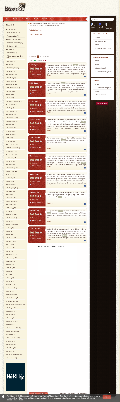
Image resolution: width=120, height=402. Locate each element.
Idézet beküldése (26, 19)
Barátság (10, 74)
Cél (8, 221)
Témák (15, 19)
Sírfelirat (10, 334)
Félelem (10, 348)
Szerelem (10, 29)
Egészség (10, 171)
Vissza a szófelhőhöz (35, 34)
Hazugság (10, 144)
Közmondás (11, 331)
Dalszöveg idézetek (14, 354)
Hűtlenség (10, 46)
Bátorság (10, 218)
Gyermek (10, 254)
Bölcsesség (11, 121)
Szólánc (97, 38)
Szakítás (10, 61)
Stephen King (34, 192)
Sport (9, 181)
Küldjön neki (33, 25)
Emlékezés (11, 224)
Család (9, 248)
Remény (10, 114)
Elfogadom (107, 396)
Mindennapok (12, 148)
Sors (9, 98)
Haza (9, 244)
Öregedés (10, 111)
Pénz (9, 271)
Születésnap (11, 298)
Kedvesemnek (12, 33)
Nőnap (9, 318)
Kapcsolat (63, 393)
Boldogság (11, 188)
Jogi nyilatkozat (82, 393)
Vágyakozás (11, 36)
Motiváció (10, 214)
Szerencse (11, 104)
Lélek (9, 124)
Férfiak (9, 261)
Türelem (10, 158)
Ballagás (10, 308)
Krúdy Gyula (33, 65)
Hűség (9, 64)
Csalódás (10, 204)
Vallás (9, 284)
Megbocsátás (12, 88)
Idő (8, 138)
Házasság (10, 258)
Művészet (10, 294)
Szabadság (11, 168)
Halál (9, 108)
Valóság (10, 131)
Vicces (9, 341)
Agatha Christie (34, 119)
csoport (94, 26)
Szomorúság (11, 201)
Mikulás (10, 324)
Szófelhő (44, 19)
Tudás (9, 141)
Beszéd (9, 81)
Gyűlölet (10, 344)
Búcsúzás (10, 84)
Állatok (9, 178)
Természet (10, 358)
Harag (9, 191)
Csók (9, 49)
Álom (9, 228)
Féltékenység (12, 68)
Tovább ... (50, 75)
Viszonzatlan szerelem (15, 56)
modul (101, 26)
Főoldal (8, 19)
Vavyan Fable (33, 174)
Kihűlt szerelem (12, 39)
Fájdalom (10, 184)
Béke (9, 231)
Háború (9, 241)
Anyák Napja (11, 321)
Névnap (10, 314)
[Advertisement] (36, 45)
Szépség (10, 154)
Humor (9, 164)
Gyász (9, 194)
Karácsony (11, 311)
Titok (9, 174)
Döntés (9, 351)
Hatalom (10, 238)
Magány (10, 208)
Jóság (9, 91)
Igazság (10, 134)
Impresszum (71, 393)
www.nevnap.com (54, 25)
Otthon (9, 264)
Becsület (10, 128)
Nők (8, 251)
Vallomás (10, 53)
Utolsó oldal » (46, 56)
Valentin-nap (11, 301)
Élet (8, 94)
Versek (53, 19)
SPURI (97, 45)
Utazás (9, 161)
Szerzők (36, 19)
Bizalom (10, 78)
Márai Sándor (33, 156)
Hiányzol (10, 71)
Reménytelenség (13, 101)
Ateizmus (10, 288)
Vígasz (9, 211)
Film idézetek (12, 338)
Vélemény (10, 151)
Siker (9, 278)
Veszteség (10, 118)
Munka (9, 268)
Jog (8, 274)
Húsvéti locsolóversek (14, 304)
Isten (9, 291)
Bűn (8, 234)
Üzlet (9, 281)
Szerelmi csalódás (13, 43)
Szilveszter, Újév (13, 328)
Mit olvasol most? (100, 41)
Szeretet (10, 198)
